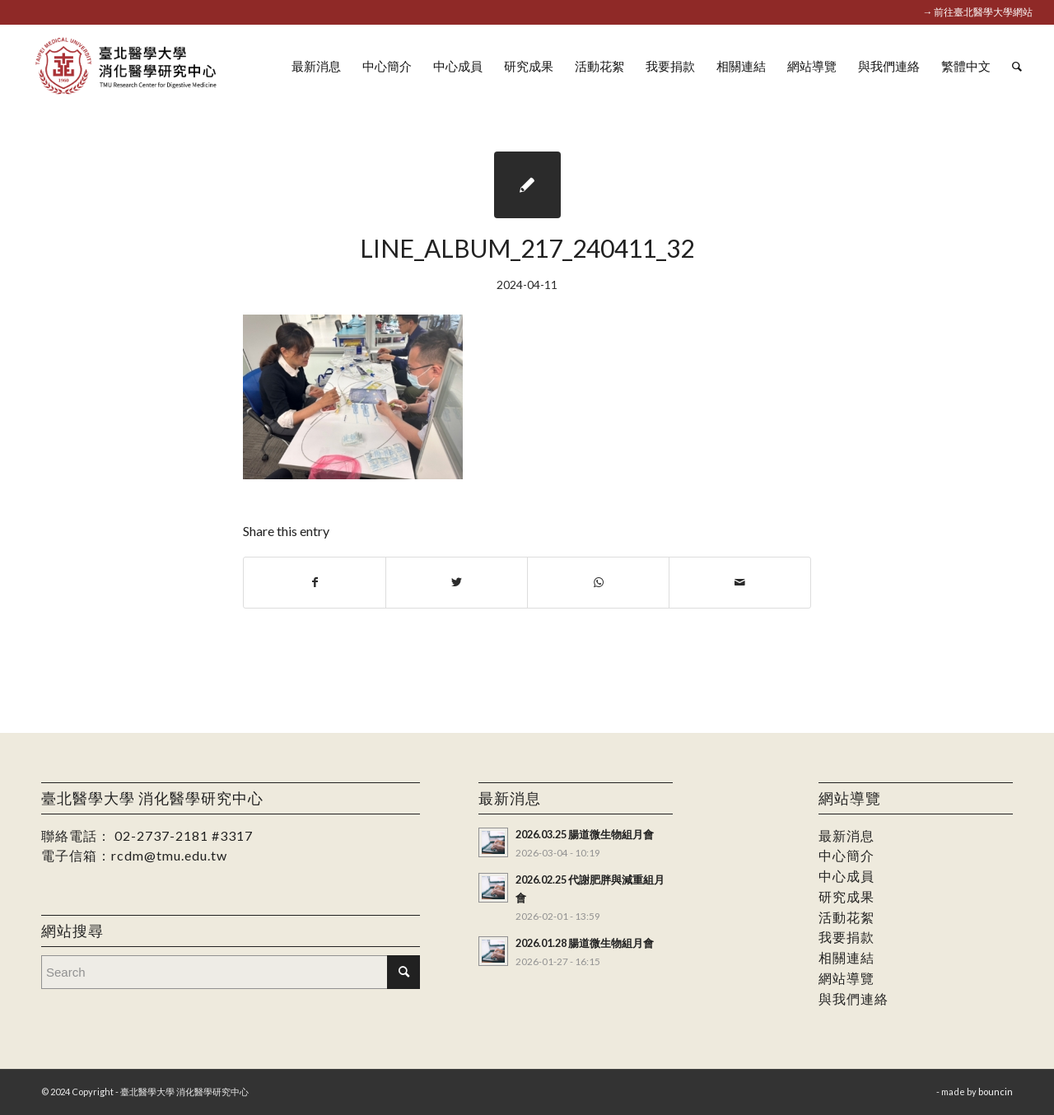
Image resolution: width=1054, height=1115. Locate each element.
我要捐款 (846, 937)
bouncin (995, 1091)
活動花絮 (846, 917)
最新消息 (846, 835)
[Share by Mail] (739, 582)
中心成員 (846, 876)
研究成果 (846, 896)
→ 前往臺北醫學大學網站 (977, 12)
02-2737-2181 (161, 835)
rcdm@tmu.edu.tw (169, 855)
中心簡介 (846, 855)
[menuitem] (316, 66)
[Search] (1017, 66)
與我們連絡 (853, 998)
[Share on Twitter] (456, 582)
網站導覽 (846, 978)
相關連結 (846, 957)
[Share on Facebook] (314, 582)
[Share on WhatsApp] (598, 582)
